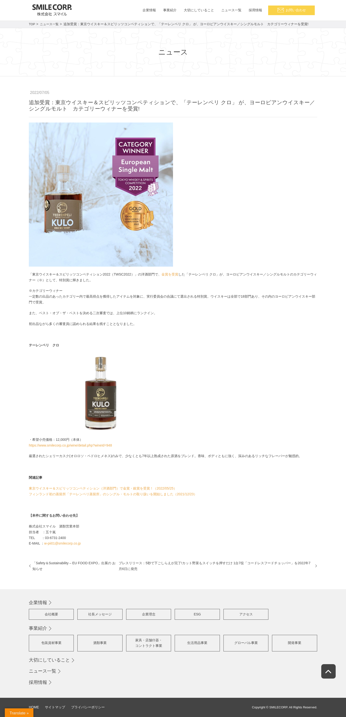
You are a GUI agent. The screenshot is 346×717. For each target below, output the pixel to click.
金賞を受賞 (169, 274)
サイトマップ (55, 707)
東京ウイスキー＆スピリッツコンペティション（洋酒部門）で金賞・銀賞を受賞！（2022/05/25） (103, 488)
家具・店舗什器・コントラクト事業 (148, 643)
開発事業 (294, 643)
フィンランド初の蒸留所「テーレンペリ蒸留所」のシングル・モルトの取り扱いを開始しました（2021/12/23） (113, 494)
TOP (32, 24)
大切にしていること (49, 659)
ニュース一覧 (51, 24)
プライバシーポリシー (88, 707)
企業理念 (148, 614)
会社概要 (51, 614)
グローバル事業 (246, 643)
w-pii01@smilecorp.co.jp (62, 543)
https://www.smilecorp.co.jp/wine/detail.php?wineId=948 (70, 445)
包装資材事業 (51, 643)
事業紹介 (38, 628)
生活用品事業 (197, 643)
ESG (197, 614)
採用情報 (38, 682)
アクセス (246, 614)
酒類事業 (100, 643)
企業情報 (38, 602)
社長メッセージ (100, 614)
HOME (34, 707)
